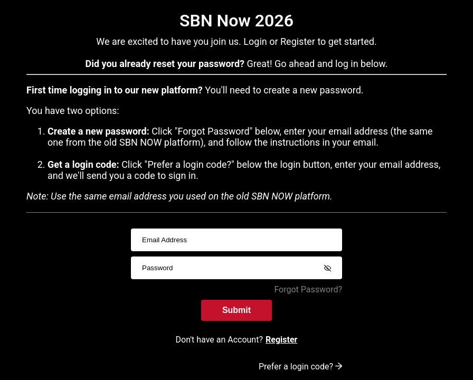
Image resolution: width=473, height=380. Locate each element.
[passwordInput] (236, 267)
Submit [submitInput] (236, 310)
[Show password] (327, 268)
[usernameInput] (236, 240)
